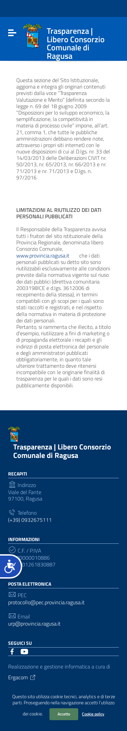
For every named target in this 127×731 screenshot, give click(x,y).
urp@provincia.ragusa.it (34, 623)
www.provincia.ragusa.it (47, 255)
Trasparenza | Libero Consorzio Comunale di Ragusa (62, 451)
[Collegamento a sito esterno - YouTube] (24, 651)
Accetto (64, 714)
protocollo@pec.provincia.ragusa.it (46, 602)
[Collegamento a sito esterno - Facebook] (12, 651)
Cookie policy (93, 714)
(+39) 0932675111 (30, 520)
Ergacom (22, 677)
